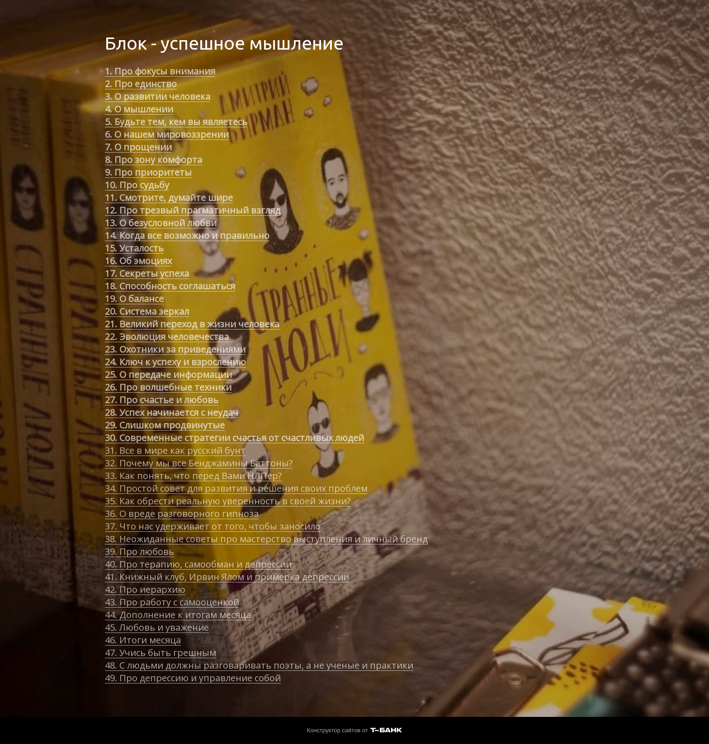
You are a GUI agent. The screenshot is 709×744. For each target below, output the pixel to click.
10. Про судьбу (137, 185)
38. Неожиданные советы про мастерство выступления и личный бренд (266, 539)
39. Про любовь (139, 551)
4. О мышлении (139, 109)
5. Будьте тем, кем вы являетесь (176, 122)
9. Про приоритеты (148, 172)
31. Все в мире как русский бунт (175, 450)
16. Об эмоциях (138, 261)
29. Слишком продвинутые (165, 425)
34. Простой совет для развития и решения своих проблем (236, 488)
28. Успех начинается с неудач (171, 412)
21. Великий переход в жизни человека (192, 324)
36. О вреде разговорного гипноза (182, 513)
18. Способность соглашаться (170, 286)
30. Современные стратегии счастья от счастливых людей (234, 438)
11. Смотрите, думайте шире (169, 197)
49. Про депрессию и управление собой (193, 678)
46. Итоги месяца (143, 640)
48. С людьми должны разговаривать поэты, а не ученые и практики (259, 665)
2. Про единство (141, 84)
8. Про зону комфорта (153, 159)
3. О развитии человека (157, 96)
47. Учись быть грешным (160, 652)
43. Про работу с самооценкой (172, 602)
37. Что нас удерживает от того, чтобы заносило (213, 526)
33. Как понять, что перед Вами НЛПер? (193, 476)
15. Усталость (134, 248)
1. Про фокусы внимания (160, 71)
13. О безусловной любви (161, 223)
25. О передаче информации (168, 374)
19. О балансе (134, 299)
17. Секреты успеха (147, 273)
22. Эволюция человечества (167, 336)
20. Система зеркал (147, 311)
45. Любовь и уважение (157, 627)
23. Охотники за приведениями (175, 349)
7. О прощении (138, 147)
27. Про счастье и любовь (161, 400)
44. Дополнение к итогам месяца (178, 615)
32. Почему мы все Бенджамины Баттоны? (199, 463)
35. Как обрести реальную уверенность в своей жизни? (227, 501)
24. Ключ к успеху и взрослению (175, 362)
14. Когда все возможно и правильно (187, 235)
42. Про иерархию (145, 589)
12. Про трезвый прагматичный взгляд (192, 210)
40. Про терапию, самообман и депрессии (198, 564)
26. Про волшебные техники (168, 387)
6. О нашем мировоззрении (167, 134)
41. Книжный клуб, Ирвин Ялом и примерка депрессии (227, 577)
